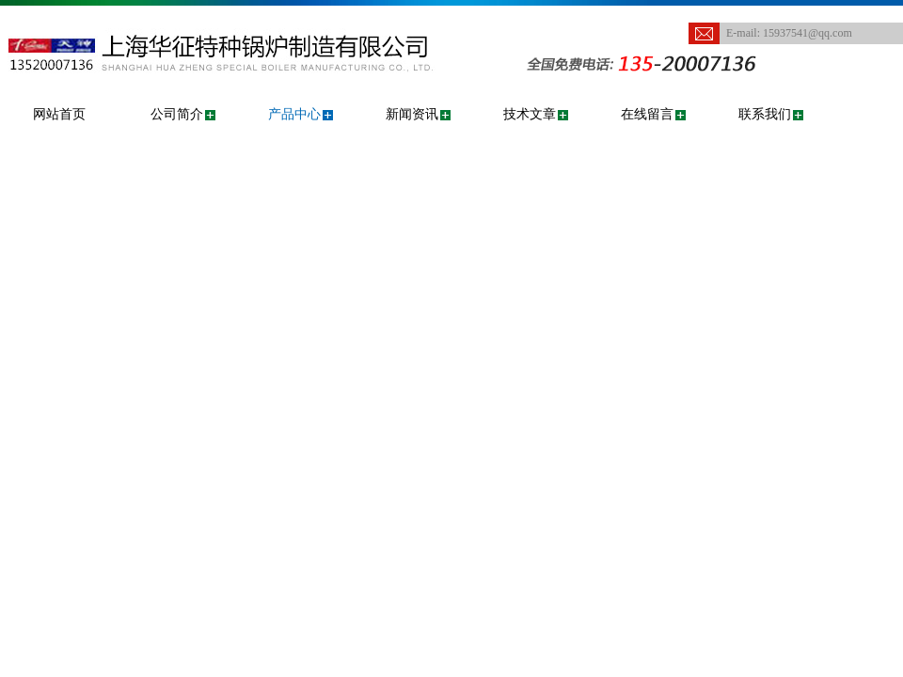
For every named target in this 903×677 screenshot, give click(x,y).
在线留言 (647, 114)
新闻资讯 (412, 114)
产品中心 (294, 114)
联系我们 (764, 114)
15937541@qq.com (807, 32)
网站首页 (59, 114)
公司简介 (176, 114)
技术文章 (529, 114)
